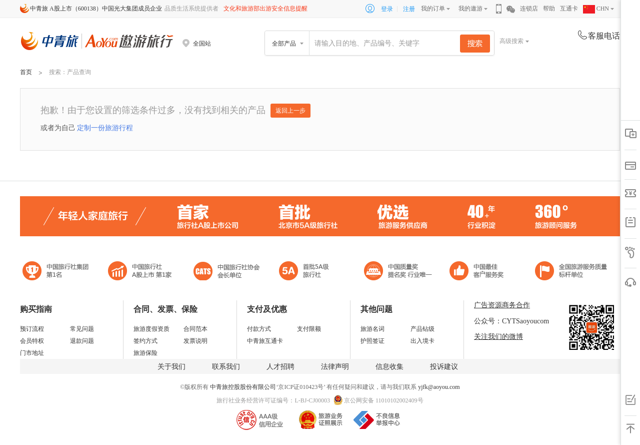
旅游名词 (372, 328)
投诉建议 (444, 366)
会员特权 (32, 340)
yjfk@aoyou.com (439, 386)
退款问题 (82, 340)
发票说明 (196, 340)
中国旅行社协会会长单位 (226, 272)
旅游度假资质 (152, 328)
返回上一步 (291, 110)
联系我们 (226, 366)
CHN (596, 8)
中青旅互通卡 (265, 340)
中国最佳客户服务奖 (399, 272)
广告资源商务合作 (502, 305)
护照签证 (372, 340)
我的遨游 (470, 8)
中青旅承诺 (571, 272)
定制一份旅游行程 (105, 128)
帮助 (549, 8)
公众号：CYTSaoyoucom (511, 321)
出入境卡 (422, 340)
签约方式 (146, 340)
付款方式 (259, 328)
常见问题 (82, 328)
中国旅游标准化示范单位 (479, 272)
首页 (26, 72)
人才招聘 (280, 366)
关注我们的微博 (498, 336)
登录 (387, 9)
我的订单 (433, 8)
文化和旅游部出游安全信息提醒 (266, 8)
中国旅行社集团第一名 (57, 272)
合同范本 (196, 328)
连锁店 (529, 8)
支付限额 (309, 328)
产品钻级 (422, 328)
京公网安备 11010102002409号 (384, 400)
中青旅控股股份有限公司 (243, 386)
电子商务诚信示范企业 (308, 272)
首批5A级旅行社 (140, 272)
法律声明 (335, 366)
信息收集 (390, 366)
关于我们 (172, 366)
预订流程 (32, 328)
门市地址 (32, 352)
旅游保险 (146, 352)
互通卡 (569, 8)
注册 (409, 9)
